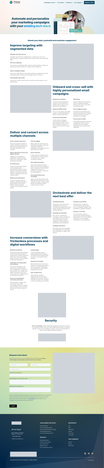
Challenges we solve (50, 2)
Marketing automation (44, 440)
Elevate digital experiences (45, 431)
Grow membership (44, 425)
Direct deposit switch (44, 443)
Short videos (71, 433)
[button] (50, 2)
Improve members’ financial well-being (48, 429)
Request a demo (89, 2)
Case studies (71, 434)
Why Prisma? (71, 445)
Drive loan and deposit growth (46, 427)
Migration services (44, 445)
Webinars (70, 431)
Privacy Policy (91, 460)
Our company (78, 2)
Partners (70, 443)
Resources (69, 2)
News (69, 427)
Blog (69, 425)
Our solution (61, 2)
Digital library (71, 429)
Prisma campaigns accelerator (46, 447)
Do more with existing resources (46, 433)
